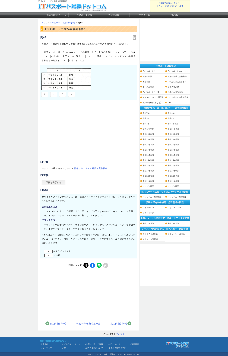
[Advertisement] (66, 132)
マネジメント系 (174, 208)
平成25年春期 (173, 160)
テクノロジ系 (148, 213)
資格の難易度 (173, 87)
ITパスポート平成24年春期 (62, 23)
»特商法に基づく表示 (94, 344)
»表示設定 (134, 344)
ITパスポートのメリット (178, 71)
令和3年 (146, 124)
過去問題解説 (53, 15)
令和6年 (171, 113)
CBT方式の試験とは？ (177, 82)
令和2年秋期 (173, 124)
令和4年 (171, 118)
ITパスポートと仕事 (151, 92)
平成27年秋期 (148, 150)
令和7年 (146, 113)
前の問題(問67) (58, 323)
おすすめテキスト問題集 (153, 97)
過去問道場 (114, 15)
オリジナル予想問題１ (152, 197)
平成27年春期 (173, 150)
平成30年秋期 (148, 134)
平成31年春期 (173, 129)
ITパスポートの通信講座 (178, 97)
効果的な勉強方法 (175, 92)
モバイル (120, 334)
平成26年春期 (173, 155)
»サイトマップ (46, 348)
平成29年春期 (173, 139)
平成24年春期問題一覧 (88, 323)
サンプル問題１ (149, 186)
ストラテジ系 (148, 208)
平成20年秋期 (173, 223)
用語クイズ (144, 15)
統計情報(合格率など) (152, 103)
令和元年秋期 (148, 129)
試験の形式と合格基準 (177, 76)
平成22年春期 (173, 176)
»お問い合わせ (114, 344)
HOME (44, 23)
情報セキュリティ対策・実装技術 (91, 168)
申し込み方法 (148, 87)
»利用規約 (44, 344)
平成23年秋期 (148, 171)
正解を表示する (53, 182)
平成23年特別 (173, 171)
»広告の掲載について (94, 348)
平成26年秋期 (148, 155)
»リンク (65, 348)
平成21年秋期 (148, 181)
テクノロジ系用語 (150, 239)
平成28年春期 (173, 144)
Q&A (169, 103)
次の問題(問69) (119, 323)
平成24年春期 (173, 165)
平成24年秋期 (148, 165)
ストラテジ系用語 (150, 234)
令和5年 (146, 118)
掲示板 (174, 15)
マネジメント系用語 (176, 234)
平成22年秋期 (148, 176)
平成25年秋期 (148, 160)
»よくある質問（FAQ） (117, 348)
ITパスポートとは (83, 15)
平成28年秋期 (148, 144)
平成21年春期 (173, 181)
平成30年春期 (173, 134)
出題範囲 (146, 82)
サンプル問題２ (174, 186)
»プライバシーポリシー (72, 344)
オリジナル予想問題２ (177, 197)
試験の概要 (147, 76)
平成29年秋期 (148, 139)
